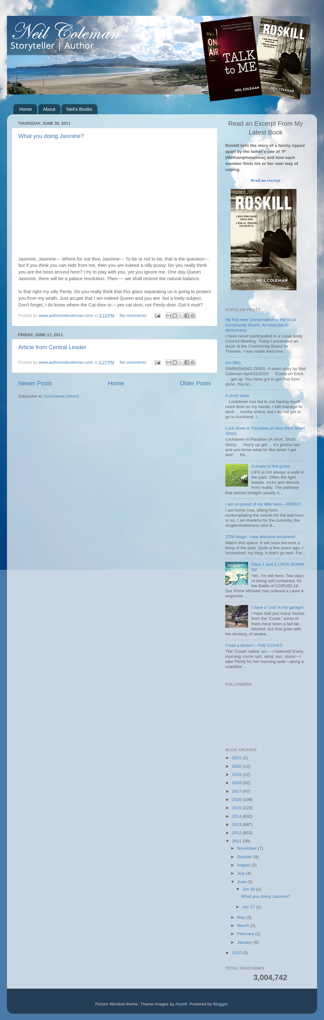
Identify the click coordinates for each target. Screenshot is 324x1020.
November (247, 848)
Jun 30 (249, 889)
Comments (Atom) (61, 396)
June (242, 881)
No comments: (134, 315)
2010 (237, 952)
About (49, 109)
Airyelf (181, 1004)
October (245, 856)
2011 (237, 841)
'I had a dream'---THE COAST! (254, 645)
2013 (237, 824)
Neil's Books (79, 109)
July (241, 873)
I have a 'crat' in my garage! (277, 607)
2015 (237, 807)
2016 (237, 799)
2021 (237, 757)
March (243, 925)
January (245, 942)
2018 (237, 782)
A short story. (237, 395)
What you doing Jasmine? (51, 136)
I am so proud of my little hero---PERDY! (263, 504)
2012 (237, 832)
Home (25, 109)
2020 (237, 766)
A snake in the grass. (271, 466)
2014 (237, 816)
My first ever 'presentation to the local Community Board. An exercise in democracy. (260, 324)
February (246, 933)
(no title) (233, 362)
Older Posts (195, 383)
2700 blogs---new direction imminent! (260, 536)
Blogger (220, 1004)
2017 (237, 791)
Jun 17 (249, 906)
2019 (237, 774)
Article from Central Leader (52, 347)
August (244, 865)
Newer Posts (35, 383)
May (241, 917)
